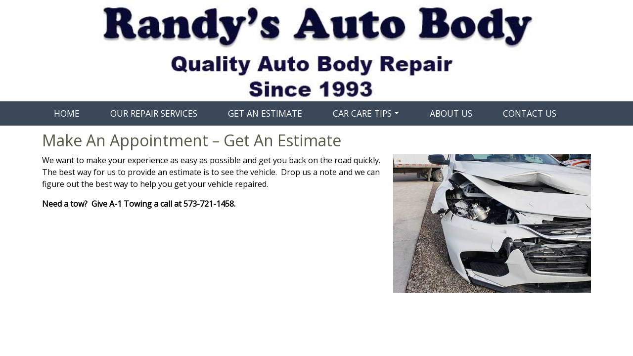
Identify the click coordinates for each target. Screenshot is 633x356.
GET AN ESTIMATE (265, 113)
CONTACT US (529, 113)
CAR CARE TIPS (362, 113)
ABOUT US (451, 113)
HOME (67, 113)
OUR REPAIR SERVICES (153, 113)
